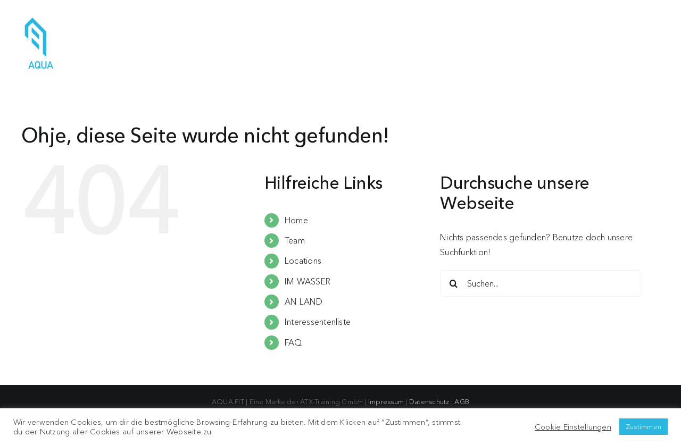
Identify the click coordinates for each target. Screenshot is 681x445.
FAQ (293, 342)
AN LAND (304, 301)
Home (296, 220)
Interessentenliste (318, 321)
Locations (303, 260)
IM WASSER (307, 281)
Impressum (386, 401)
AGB (461, 401)
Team (295, 240)
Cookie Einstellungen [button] (573, 427)
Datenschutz (429, 401)
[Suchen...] (541, 283)
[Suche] (453, 283)
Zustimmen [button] (643, 426)
